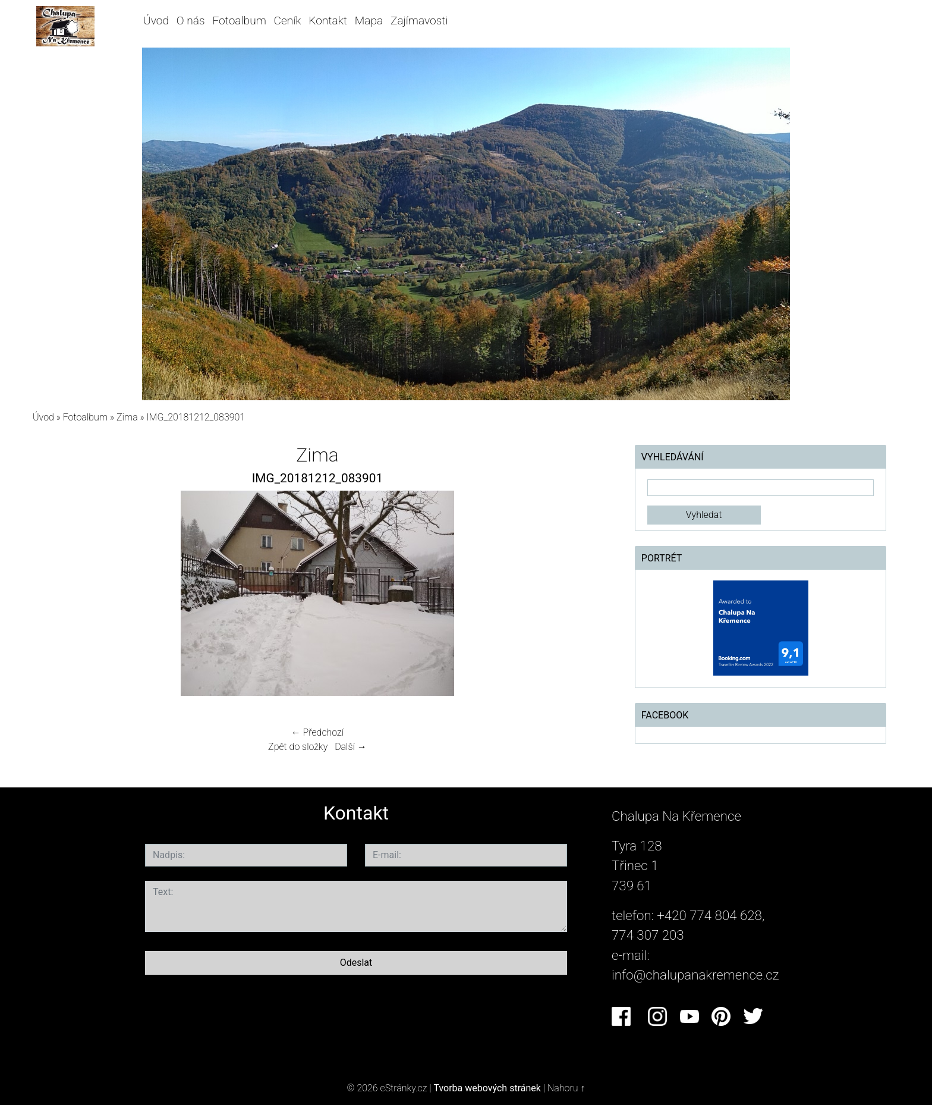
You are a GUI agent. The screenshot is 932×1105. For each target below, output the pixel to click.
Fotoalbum (239, 20)
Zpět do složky (298, 746)
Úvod (156, 20)
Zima (127, 417)
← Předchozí (317, 732)
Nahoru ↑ (566, 1088)
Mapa (369, 20)
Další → (351, 746)
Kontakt (327, 20)
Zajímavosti (419, 20)
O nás (191, 20)
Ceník (287, 20)
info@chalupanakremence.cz (695, 974)
